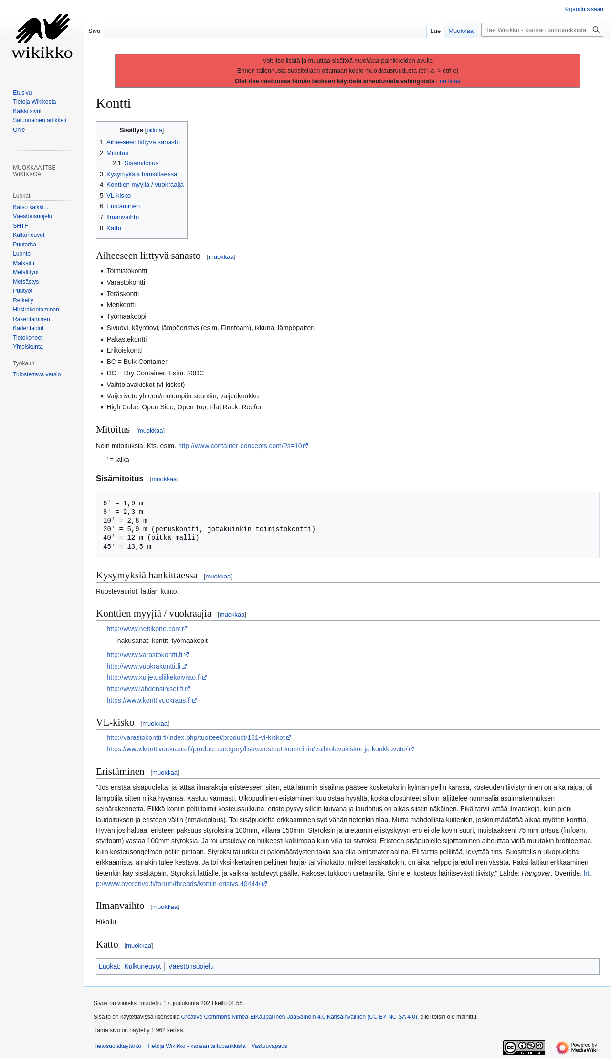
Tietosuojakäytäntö (117, 1046)
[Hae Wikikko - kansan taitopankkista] (542, 30)
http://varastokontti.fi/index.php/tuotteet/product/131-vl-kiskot (195, 737)
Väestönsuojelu (191, 966)
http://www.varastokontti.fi (144, 655)
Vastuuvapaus (269, 1046)
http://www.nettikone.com (143, 628)
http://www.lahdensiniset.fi (144, 689)
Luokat (109, 966)
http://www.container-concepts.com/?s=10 (240, 445)
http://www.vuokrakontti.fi (143, 666)
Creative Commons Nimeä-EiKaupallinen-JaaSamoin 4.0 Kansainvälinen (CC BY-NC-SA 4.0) (299, 1017)
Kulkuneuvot (142, 966)
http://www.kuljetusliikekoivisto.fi (153, 677)
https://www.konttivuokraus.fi (148, 700)
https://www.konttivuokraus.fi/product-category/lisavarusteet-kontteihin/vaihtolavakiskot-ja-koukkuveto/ (256, 749)
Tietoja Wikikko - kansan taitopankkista (196, 1046)
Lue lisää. (449, 81)
